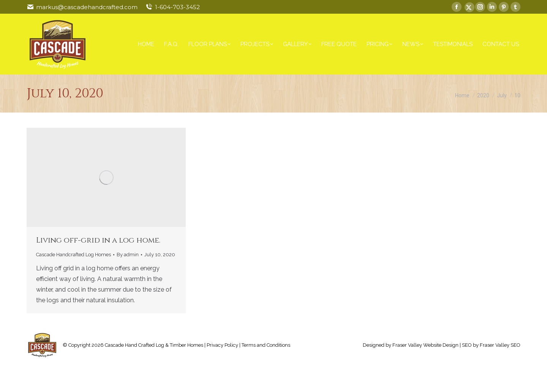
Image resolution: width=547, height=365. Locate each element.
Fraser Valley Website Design (425, 345)
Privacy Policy (222, 345)
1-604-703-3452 (177, 7)
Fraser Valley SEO (500, 345)
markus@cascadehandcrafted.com (87, 7)
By (128, 254)
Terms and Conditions (266, 345)
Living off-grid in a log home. (98, 240)
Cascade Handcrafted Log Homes (73, 254)
